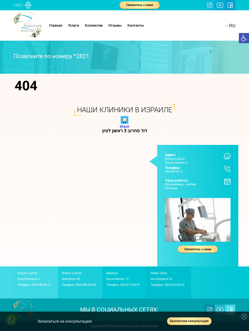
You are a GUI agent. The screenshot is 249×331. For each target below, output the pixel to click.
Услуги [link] (73, 25)
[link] (244, 38)
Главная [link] (55, 25)
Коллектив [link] (94, 25)
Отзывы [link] (115, 25)
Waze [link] (124, 124)
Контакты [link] (135, 25)
